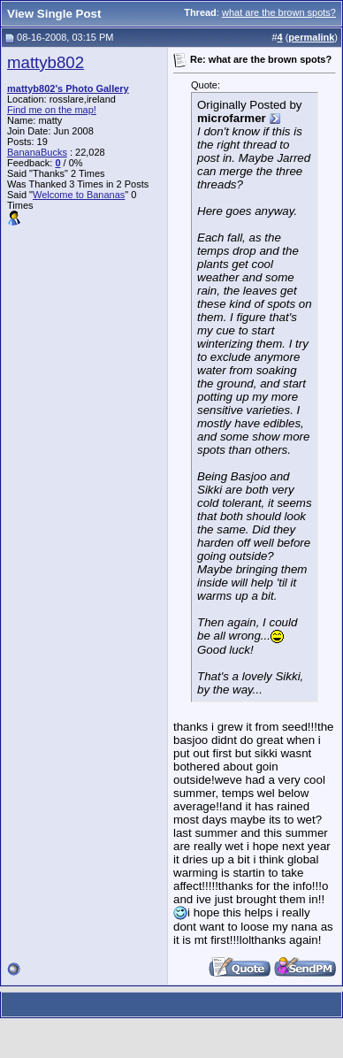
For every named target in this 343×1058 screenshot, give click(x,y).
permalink (311, 37)
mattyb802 (45, 62)
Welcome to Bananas (79, 194)
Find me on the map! (51, 109)
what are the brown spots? (279, 12)
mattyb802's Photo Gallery (68, 88)
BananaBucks (37, 152)
